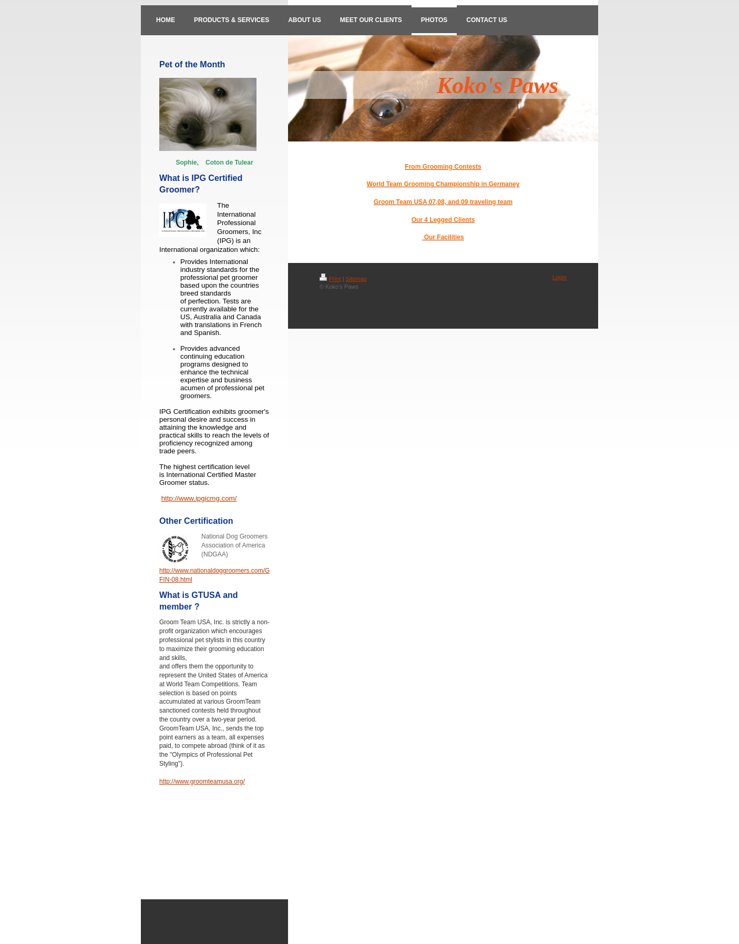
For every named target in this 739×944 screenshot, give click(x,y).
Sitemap (356, 279)
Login (559, 277)
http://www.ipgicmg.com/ (199, 498)
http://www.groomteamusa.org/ (202, 781)
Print (330, 279)
